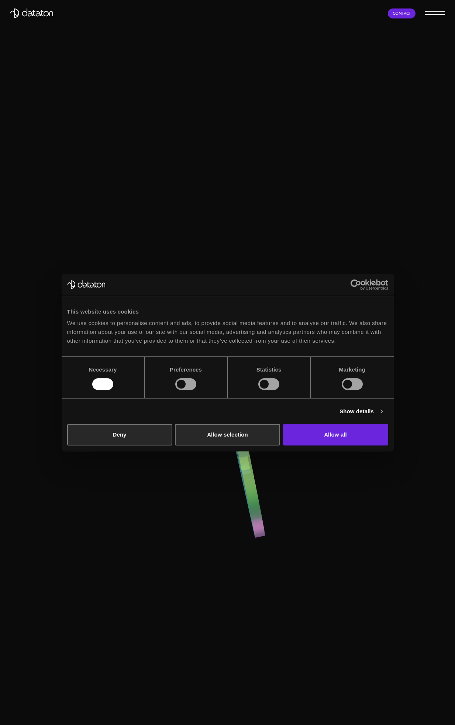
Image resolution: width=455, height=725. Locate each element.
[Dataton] (31, 13)
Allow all (335, 434)
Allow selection (227, 434)
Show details (356, 411)
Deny (119, 434)
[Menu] (435, 13)
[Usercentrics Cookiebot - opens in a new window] (356, 284)
